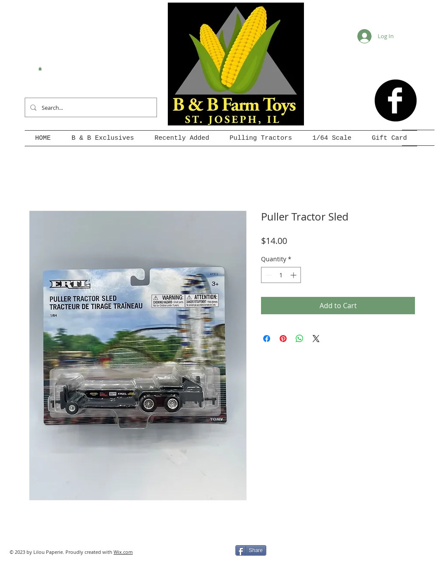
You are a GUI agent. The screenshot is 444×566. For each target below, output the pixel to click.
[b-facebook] (395, 100)
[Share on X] (316, 338)
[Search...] (90, 107)
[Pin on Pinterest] (283, 338)
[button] (40, 68)
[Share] (250, 550)
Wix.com (123, 552)
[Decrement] (267, 275)
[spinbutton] (281, 275)
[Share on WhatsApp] (299, 338)
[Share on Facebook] (266, 338)
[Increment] (294, 275)
